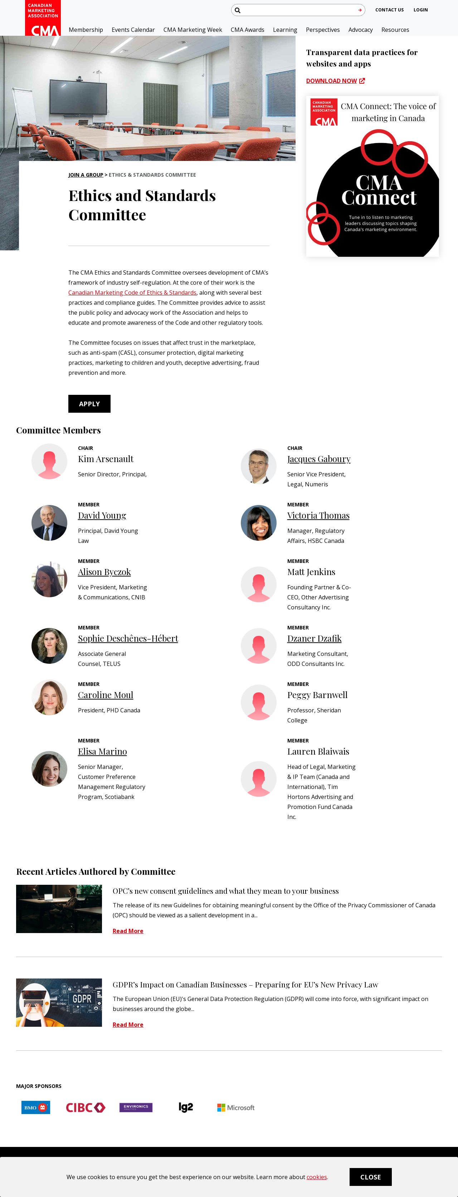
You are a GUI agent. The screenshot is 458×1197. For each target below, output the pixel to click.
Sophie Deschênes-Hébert (128, 638)
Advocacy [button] (361, 30)
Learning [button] (285, 30)
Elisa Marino (102, 751)
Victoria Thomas (318, 515)
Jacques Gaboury (319, 458)
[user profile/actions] (421, 10)
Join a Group (85, 174)
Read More (128, 931)
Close (370, 1177)
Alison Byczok (104, 571)
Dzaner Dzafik (314, 638)
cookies (317, 1177)
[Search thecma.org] (298, 10)
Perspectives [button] (323, 30)
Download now (331, 81)
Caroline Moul (105, 694)
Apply (89, 403)
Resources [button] (395, 30)
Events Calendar (133, 30)
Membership (86, 30)
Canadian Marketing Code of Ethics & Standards (132, 292)
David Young (102, 515)
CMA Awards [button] (247, 30)
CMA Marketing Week (193, 30)
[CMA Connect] (372, 176)
